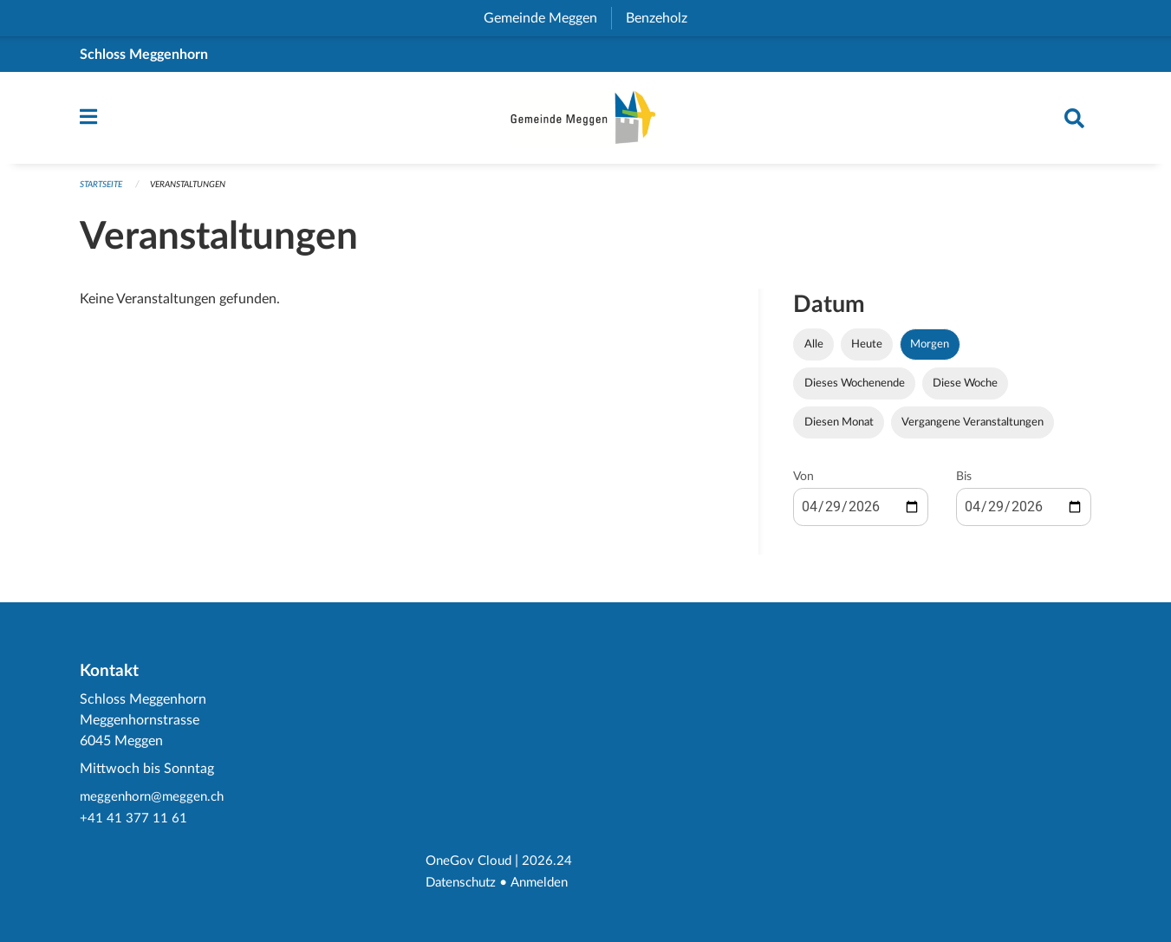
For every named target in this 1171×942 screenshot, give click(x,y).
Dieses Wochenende (854, 392)
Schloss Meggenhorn (144, 55)
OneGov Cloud (471, 862)
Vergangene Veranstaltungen (972, 431)
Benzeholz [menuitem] (663, 18)
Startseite (104, 193)
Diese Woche (965, 392)
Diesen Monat (839, 431)
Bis (964, 485)
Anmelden (547, 883)
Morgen (929, 353)
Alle (813, 353)
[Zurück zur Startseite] (585, 122)
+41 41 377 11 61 (133, 821)
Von (803, 485)
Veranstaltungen (200, 193)
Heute (866, 353)
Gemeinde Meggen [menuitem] (547, 18)
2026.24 (552, 862)
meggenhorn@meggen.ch (155, 800)
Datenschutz (464, 883)
